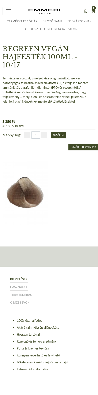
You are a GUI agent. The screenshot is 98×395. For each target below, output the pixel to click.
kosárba (58, 135)
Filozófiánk (52, 21)
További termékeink (83, 147)
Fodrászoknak (79, 21)
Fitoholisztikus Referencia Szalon (49, 29)
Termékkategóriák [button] (22, 21)
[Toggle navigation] (8, 11)
